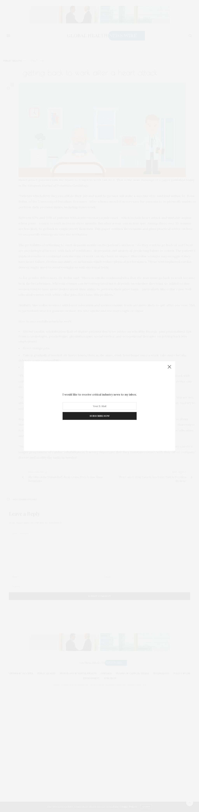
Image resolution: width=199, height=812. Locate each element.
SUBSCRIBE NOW (100, 415)
